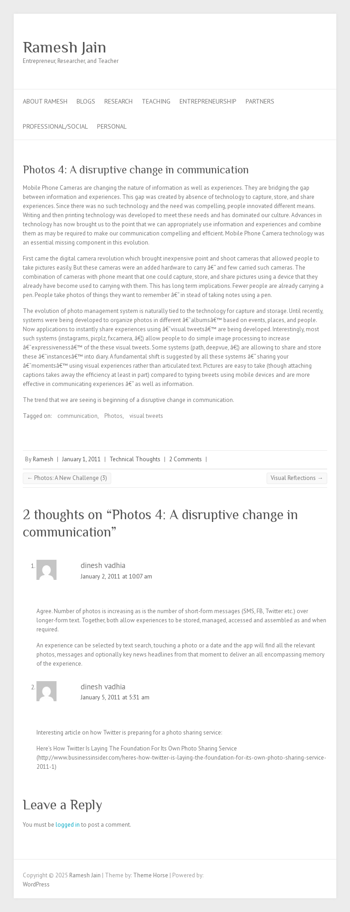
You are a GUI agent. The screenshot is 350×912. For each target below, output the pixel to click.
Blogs (86, 101)
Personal (112, 126)
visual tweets (146, 416)
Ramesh (43, 459)
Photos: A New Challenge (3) (67, 478)
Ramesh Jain (64, 47)
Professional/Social (55, 126)
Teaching (156, 101)
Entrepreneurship (208, 101)
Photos (113, 416)
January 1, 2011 (81, 459)
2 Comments (185, 459)
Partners (260, 101)
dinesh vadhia (103, 565)
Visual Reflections (297, 478)
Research (118, 101)
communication (77, 416)
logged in (68, 825)
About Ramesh (45, 101)
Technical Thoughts (134, 459)
